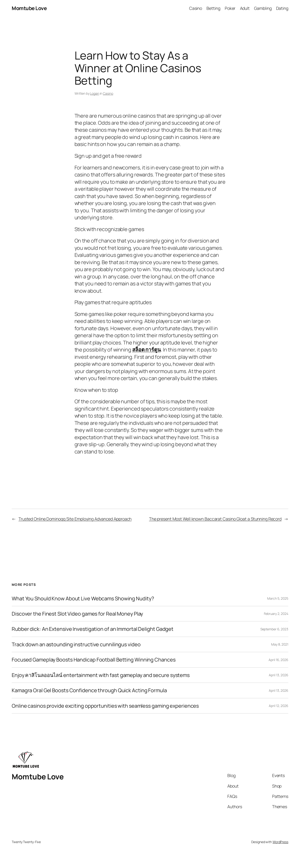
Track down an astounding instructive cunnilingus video (76, 644)
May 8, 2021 (279, 644)
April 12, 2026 (278, 705)
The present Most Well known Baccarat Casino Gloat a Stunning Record (215, 519)
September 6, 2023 (274, 629)
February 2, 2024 (276, 613)
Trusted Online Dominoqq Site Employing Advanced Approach (75, 519)
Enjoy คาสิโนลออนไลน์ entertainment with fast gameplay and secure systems (101, 675)
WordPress (280, 842)
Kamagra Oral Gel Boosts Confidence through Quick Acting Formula (89, 690)
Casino (108, 93)
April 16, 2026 (278, 660)
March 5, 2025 (277, 598)
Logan (94, 93)
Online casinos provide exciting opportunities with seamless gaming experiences (105, 706)
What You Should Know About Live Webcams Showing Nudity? (83, 598)
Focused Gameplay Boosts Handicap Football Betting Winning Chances (94, 659)
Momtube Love (29, 8)
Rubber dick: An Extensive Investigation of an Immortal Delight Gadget (92, 629)
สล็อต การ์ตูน (146, 349)
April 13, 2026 (278, 675)
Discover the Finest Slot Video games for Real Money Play (77, 614)
